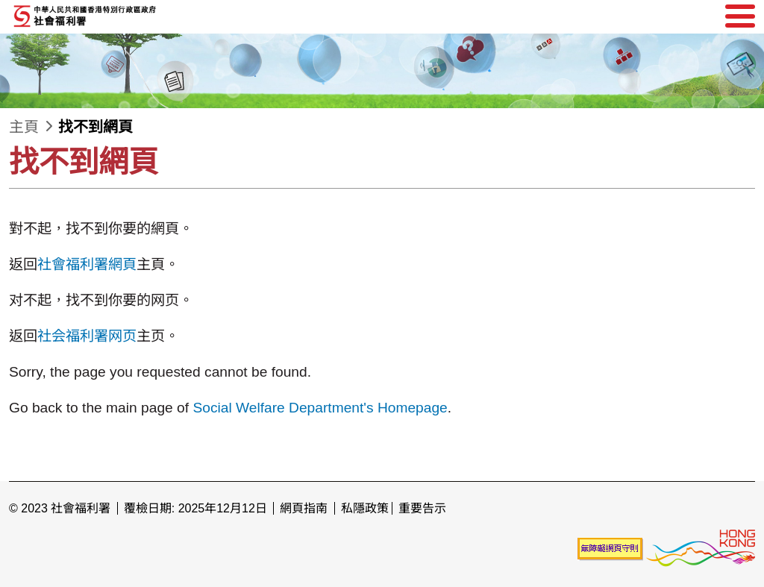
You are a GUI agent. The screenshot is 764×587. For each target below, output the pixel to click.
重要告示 (422, 508)
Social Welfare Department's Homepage (319, 407)
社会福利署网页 (87, 336)
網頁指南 (304, 508)
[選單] (740, 16)
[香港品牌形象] (700, 548)
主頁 (24, 127)
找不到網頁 (95, 127)
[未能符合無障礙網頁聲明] (610, 548)
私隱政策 (365, 508)
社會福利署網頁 (87, 264)
